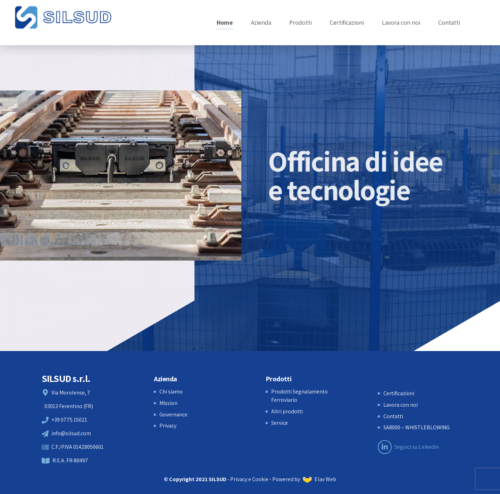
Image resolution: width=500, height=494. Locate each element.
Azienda (261, 22)
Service (279, 423)
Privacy (167, 425)
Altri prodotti (287, 411)
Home (225, 22)
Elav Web (319, 479)
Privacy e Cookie (249, 479)
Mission (168, 403)
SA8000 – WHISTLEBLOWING (416, 427)
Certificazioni (347, 22)
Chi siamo (171, 391)
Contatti (449, 22)
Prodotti (300, 22)
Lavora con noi (401, 22)
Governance (173, 414)
